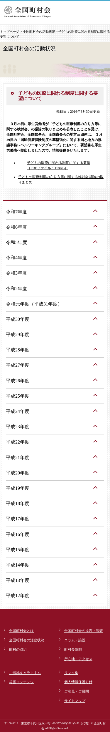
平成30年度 (17, 319)
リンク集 (71, 673)
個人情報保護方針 (78, 682)
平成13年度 (17, 580)
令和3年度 (16, 272)
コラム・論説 (74, 640)
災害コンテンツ (21, 682)
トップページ (9, 31)
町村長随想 (73, 650)
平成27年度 (17, 365)
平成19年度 (17, 488)
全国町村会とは (21, 631)
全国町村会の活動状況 (39, 31)
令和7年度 (16, 211)
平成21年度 (17, 457)
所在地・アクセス (78, 659)
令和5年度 (16, 242)
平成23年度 (17, 426)
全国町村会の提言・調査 (83, 631)
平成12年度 (17, 595)
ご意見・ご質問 (76, 691)
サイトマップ (74, 701)
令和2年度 (16, 288)
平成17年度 (17, 518)
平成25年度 (17, 396)
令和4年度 (16, 257)
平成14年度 (17, 564)
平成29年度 (17, 334)
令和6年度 (16, 227)
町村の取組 (18, 650)
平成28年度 (17, 349)
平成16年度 (17, 534)
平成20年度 (17, 472)
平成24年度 (17, 411)
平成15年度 (17, 549)
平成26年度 (17, 380)
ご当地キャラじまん (25, 673)
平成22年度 (17, 441)
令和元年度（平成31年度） (34, 303)
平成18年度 (17, 503)
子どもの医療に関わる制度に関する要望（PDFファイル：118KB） (58, 165)
